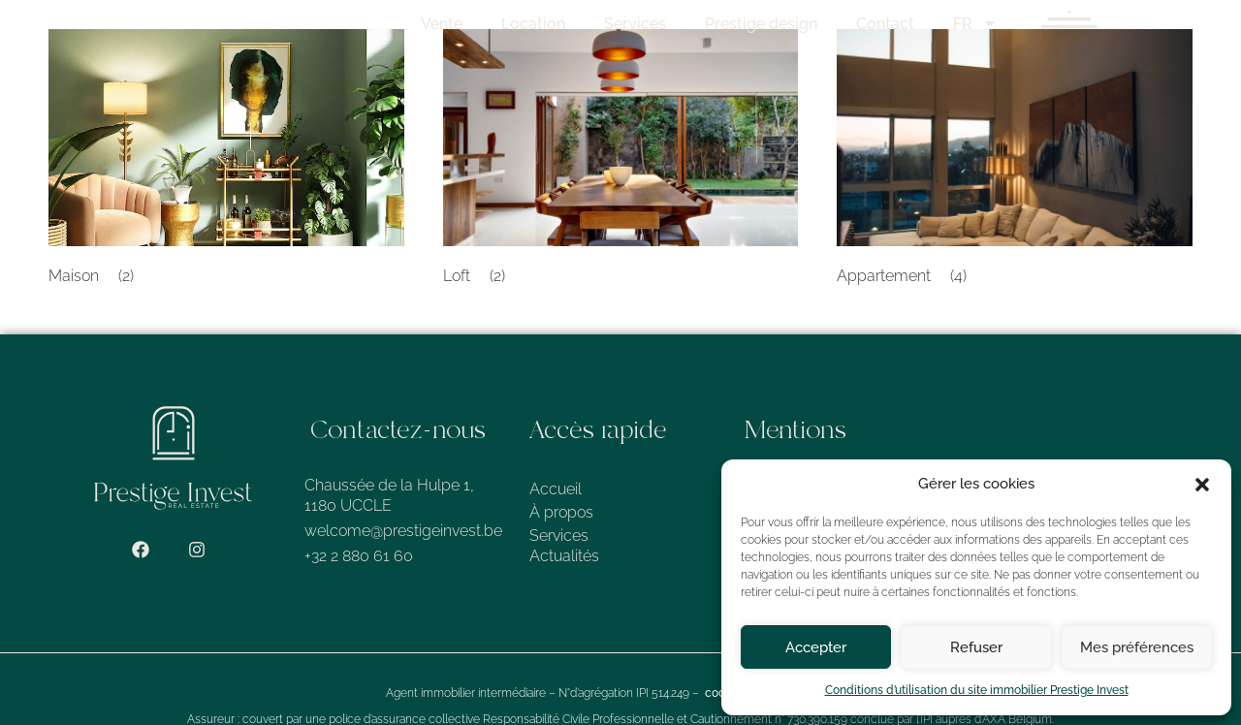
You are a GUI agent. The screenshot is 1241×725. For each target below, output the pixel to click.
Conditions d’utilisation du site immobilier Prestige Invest (977, 690)
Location (603, 24)
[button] (1202, 484)
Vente (511, 24)
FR (1045, 24)
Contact (955, 24)
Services (705, 24)
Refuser (976, 647)
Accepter (815, 647)
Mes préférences (1136, 647)
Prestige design (831, 24)
